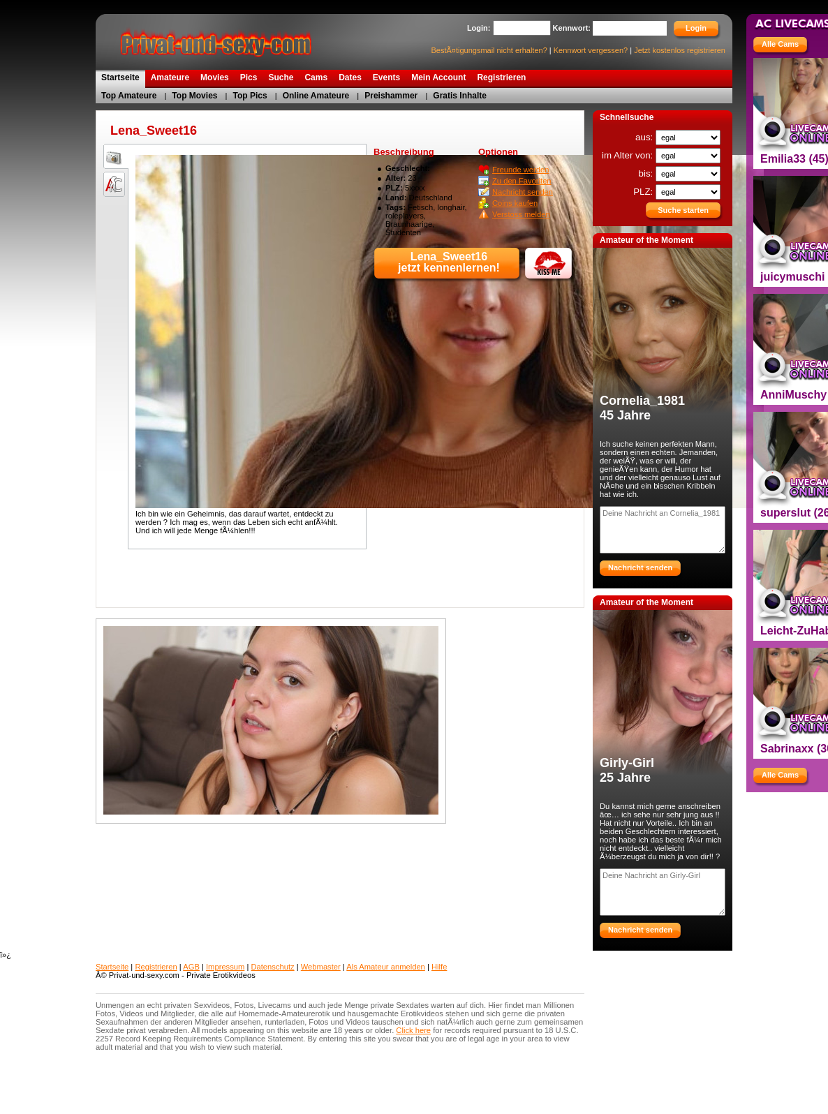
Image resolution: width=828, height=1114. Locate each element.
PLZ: (644, 191)
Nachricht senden (522, 192)
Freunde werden (520, 169)
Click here (413, 1030)
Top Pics (250, 96)
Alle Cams (780, 44)
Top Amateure (128, 96)
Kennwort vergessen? (591, 50)
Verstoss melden (521, 214)
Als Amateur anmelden (385, 967)
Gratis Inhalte (460, 96)
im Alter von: (629, 155)
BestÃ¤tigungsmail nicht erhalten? (489, 50)
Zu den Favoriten (522, 181)
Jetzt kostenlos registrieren (679, 50)
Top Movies (194, 96)
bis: (647, 173)
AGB (191, 967)
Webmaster (321, 967)
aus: (645, 137)
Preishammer (390, 96)
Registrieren (156, 967)
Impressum (225, 967)
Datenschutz (272, 967)
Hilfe (439, 967)
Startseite (112, 967)
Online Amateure (316, 96)
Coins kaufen (515, 203)
